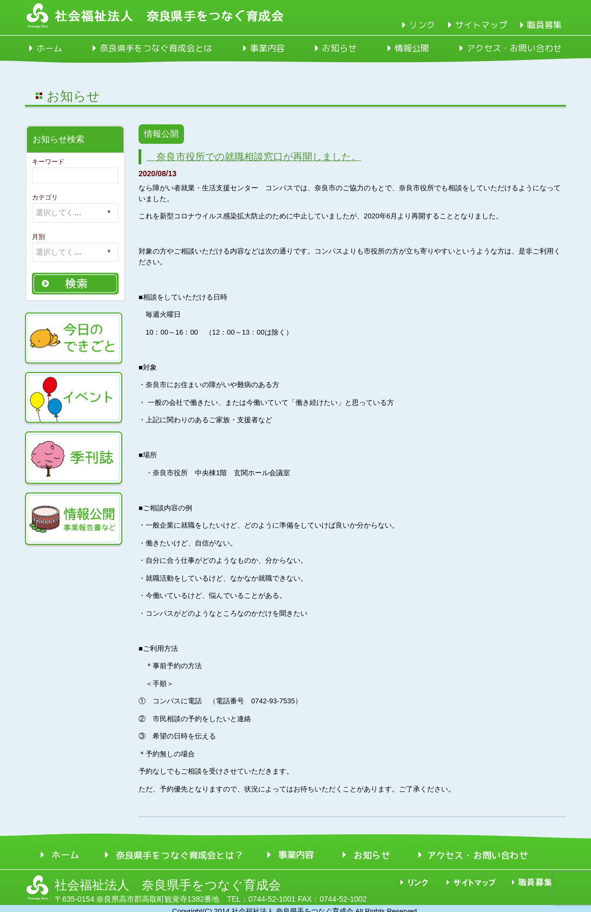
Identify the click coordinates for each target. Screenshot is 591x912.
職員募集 (544, 25)
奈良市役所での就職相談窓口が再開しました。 (254, 156)
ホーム (49, 48)
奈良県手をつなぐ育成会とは (156, 48)
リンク (422, 25)
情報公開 (412, 48)
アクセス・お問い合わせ (514, 48)
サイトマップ (481, 25)
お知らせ (339, 48)
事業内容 (267, 48)
